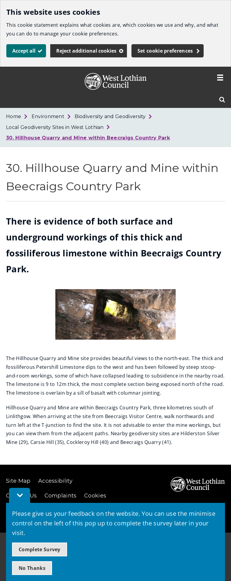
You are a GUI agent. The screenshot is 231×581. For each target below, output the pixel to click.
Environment (48, 116)
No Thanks (32, 568)
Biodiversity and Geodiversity (110, 116)
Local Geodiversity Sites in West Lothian (55, 127)
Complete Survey (39, 549)
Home (13, 116)
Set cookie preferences (165, 50)
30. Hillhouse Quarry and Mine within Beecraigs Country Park (88, 138)
